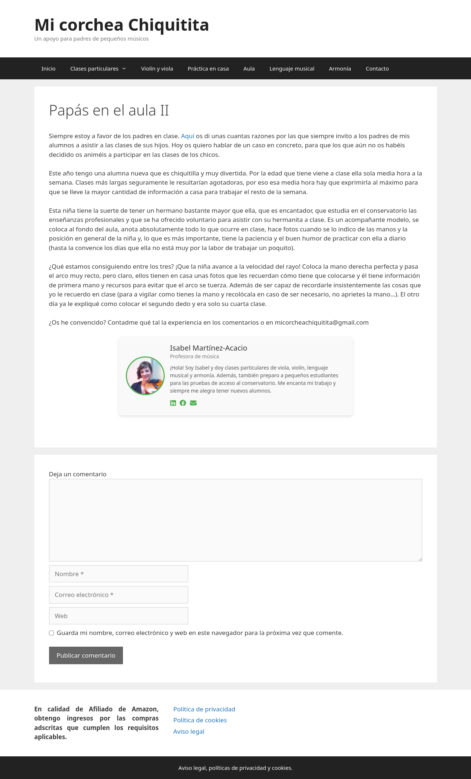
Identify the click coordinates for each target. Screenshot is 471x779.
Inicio (49, 68)
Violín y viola (157, 68)
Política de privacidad (204, 709)
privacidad (252, 767)
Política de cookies (200, 720)
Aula (249, 68)
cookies (281, 767)
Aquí (187, 136)
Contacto (377, 68)
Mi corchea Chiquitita (121, 24)
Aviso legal (188, 731)
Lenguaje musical (291, 68)
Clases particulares (102, 68)
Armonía (340, 68)
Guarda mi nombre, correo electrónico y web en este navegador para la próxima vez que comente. (200, 632)
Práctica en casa (208, 68)
